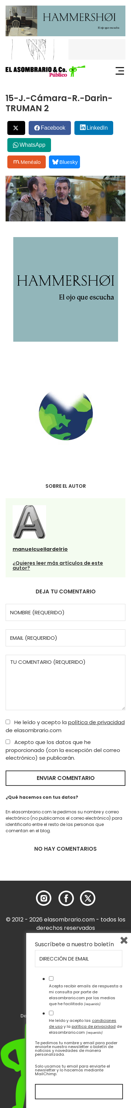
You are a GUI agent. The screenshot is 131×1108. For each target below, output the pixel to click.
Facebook (53, 128)
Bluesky (65, 162)
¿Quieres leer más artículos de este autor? (58, 565)
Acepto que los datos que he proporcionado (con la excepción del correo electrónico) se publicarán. (63, 749)
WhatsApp (32, 145)
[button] (45, 71)
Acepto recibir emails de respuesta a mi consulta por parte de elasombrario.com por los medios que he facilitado (85, 994)
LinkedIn (97, 128)
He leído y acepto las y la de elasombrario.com (85, 1026)
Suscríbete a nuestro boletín (74, 944)
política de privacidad (96, 722)
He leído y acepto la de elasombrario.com (65, 726)
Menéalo (27, 161)
